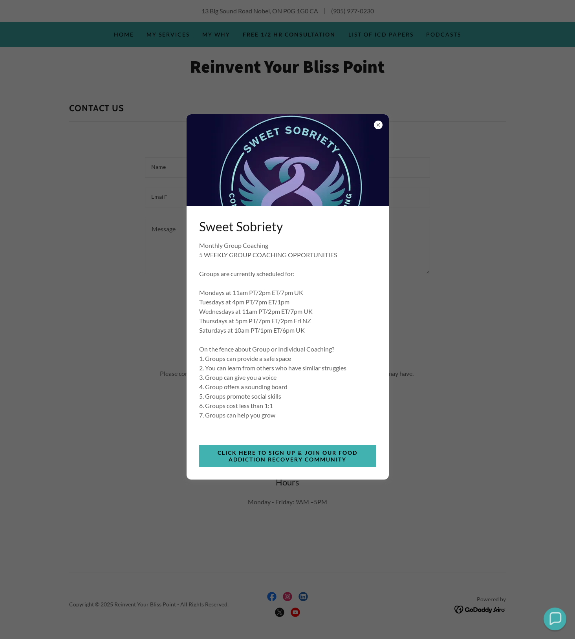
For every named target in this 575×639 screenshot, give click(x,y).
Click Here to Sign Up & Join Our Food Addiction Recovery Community (287, 456)
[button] (555, 619)
